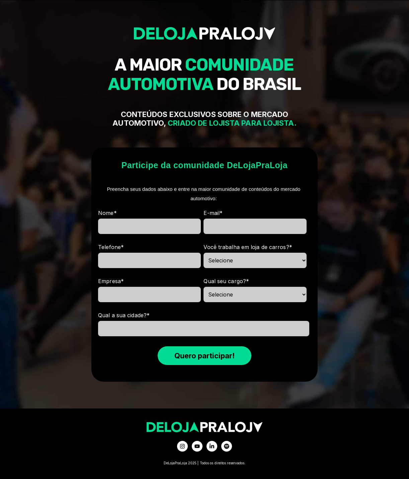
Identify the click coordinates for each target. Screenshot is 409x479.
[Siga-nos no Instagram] (182, 446)
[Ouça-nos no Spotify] (226, 446)
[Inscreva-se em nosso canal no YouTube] (197, 446)
